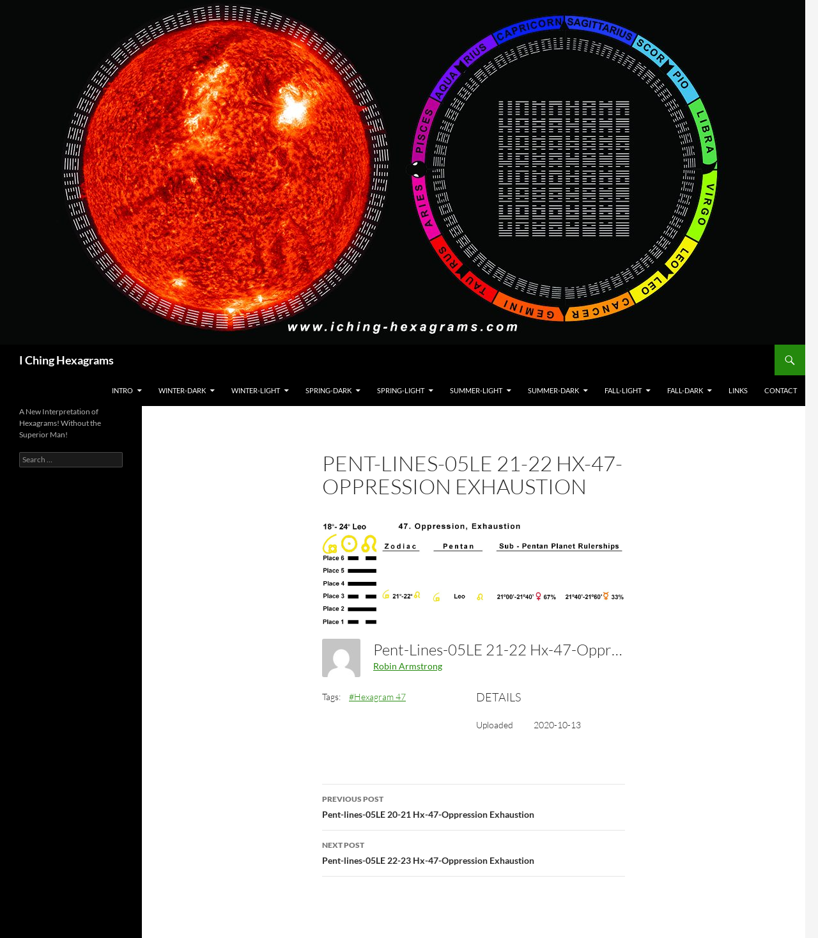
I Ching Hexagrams (66, 360)
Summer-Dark (553, 390)
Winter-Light (255, 390)
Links (738, 390)
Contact (780, 390)
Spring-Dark (328, 390)
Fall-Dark (685, 390)
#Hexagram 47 (377, 696)
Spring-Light (400, 390)
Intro (122, 390)
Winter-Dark (182, 390)
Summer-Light (476, 390)
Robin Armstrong (407, 666)
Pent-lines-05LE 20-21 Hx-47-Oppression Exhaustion (473, 806)
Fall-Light (623, 390)
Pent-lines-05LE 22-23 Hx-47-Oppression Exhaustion (473, 852)
